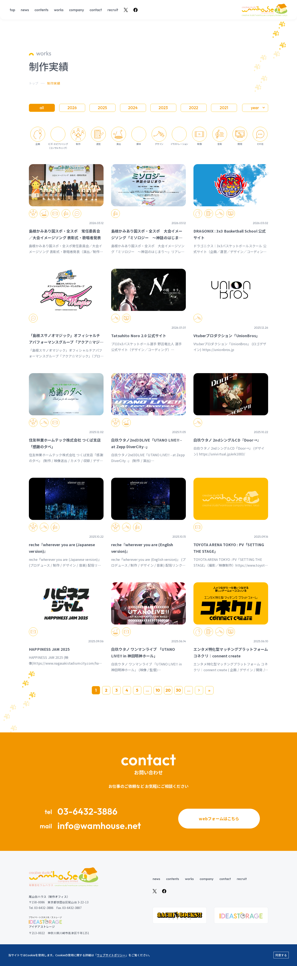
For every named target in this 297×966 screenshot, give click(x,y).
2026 (72, 107)
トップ (33, 83)
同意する (281, 955)
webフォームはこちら (219, 818)
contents (41, 9)
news (25, 9)
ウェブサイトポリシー (111, 955)
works (59, 9)
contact (96, 9)
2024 (133, 107)
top (12, 9)
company (76, 9)
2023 (163, 107)
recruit (112, 9)
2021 (224, 107)
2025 (102, 107)
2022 (193, 107)
